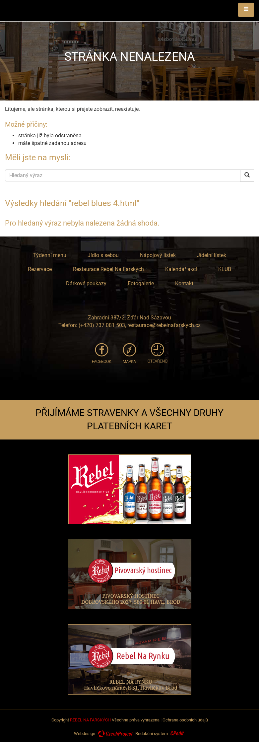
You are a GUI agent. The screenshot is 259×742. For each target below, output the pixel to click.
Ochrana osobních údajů (185, 719)
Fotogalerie (141, 283)
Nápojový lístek (158, 255)
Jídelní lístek (211, 255)
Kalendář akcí (181, 269)
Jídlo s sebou (103, 255)
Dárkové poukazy (86, 283)
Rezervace (40, 269)
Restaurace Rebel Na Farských (108, 269)
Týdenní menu (49, 255)
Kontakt (184, 283)
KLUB (224, 269)
